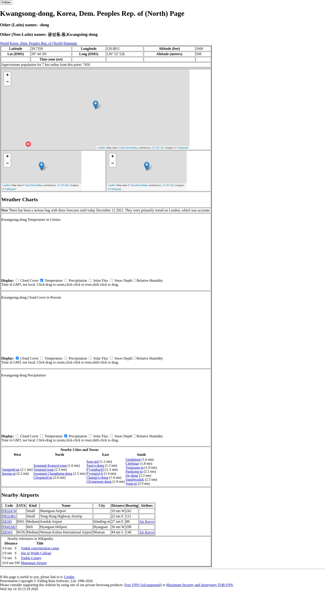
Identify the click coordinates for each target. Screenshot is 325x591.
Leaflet (101, 147)
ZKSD (7, 521)
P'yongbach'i (95, 469)
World (4, 43)
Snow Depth (123, 280)
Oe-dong (132, 475)
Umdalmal (133, 459)
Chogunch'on (43, 477)
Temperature (54, 280)
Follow (6, 2)
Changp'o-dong (97, 477)
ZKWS (7, 532)
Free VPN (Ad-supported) (142, 585)
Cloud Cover (29, 280)
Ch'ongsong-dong (98, 481)
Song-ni (131, 483)
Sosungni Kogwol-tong (50, 465)
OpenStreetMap (128, 147)
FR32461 (9, 516)
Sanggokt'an (10, 469)
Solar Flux (100, 280)
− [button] (7, 82)
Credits (69, 577)
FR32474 (9, 511)
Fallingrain (182, 147)
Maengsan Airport (33, 563)
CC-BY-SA (158, 147)
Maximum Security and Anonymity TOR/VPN (199, 585)
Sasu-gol (92, 461)
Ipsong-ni (9, 473)
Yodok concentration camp (40, 548)
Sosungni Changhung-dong (53, 473)
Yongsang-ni (135, 467)
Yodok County (31, 558)
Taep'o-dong (95, 465)
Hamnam (70, 43)
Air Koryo (146, 521)
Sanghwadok (135, 479)
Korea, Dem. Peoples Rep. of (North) (36, 43)
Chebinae (132, 463)
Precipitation (78, 280)
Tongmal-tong (44, 469)
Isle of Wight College (36, 553)
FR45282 (9, 527)
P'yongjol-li (94, 473)
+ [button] (7, 75)
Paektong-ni (134, 471)
